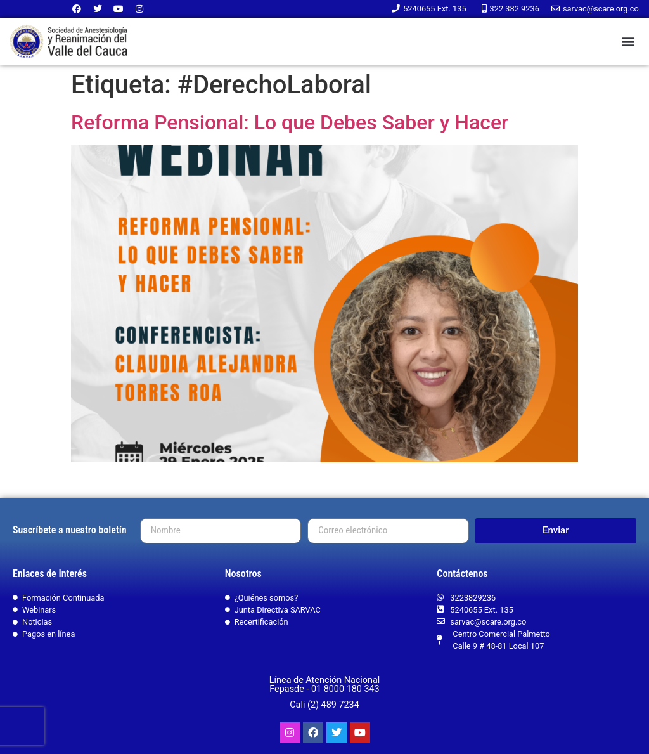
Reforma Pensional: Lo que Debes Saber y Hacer (289, 122)
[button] (627, 41)
